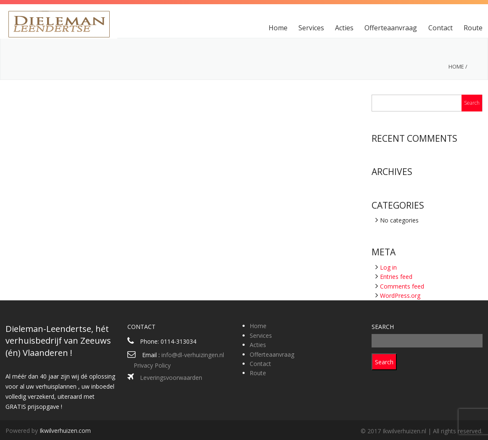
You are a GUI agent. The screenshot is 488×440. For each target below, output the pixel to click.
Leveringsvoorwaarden (171, 378)
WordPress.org (400, 296)
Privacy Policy (152, 365)
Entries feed (396, 277)
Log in (388, 267)
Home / (457, 66)
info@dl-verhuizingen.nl (192, 355)
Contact (440, 27)
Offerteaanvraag (390, 27)
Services (311, 27)
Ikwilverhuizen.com (65, 431)
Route (473, 27)
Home (278, 27)
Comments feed (402, 286)
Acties (344, 27)
